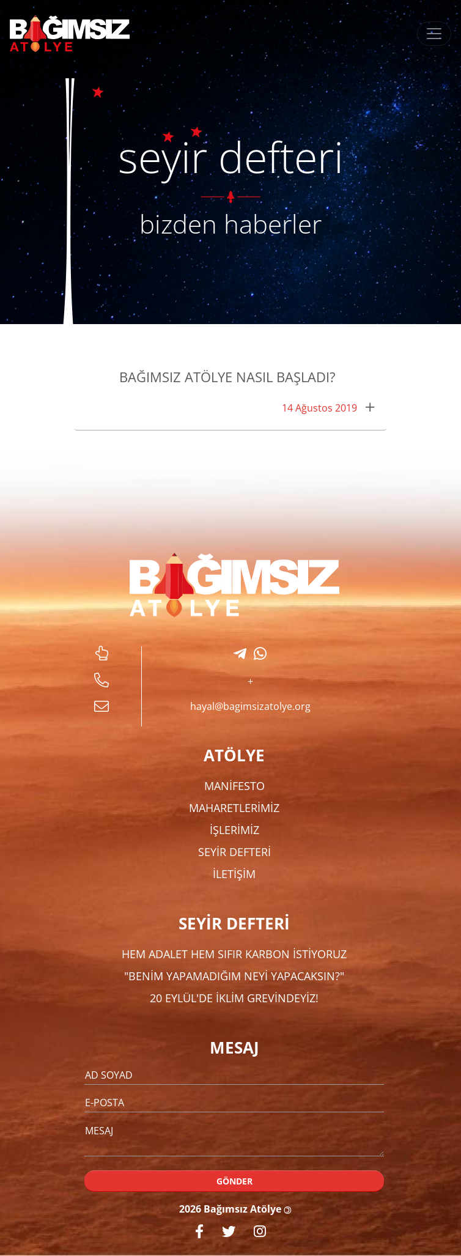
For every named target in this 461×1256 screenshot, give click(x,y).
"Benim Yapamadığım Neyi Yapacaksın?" (234, 976)
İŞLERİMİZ (234, 829)
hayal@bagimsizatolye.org (250, 706)
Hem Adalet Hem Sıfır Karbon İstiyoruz (234, 954)
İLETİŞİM (234, 873)
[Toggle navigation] (434, 33)
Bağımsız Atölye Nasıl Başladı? (227, 377)
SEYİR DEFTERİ (234, 851)
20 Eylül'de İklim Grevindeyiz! (234, 998)
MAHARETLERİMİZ (234, 807)
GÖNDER (234, 1181)
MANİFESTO (234, 785)
